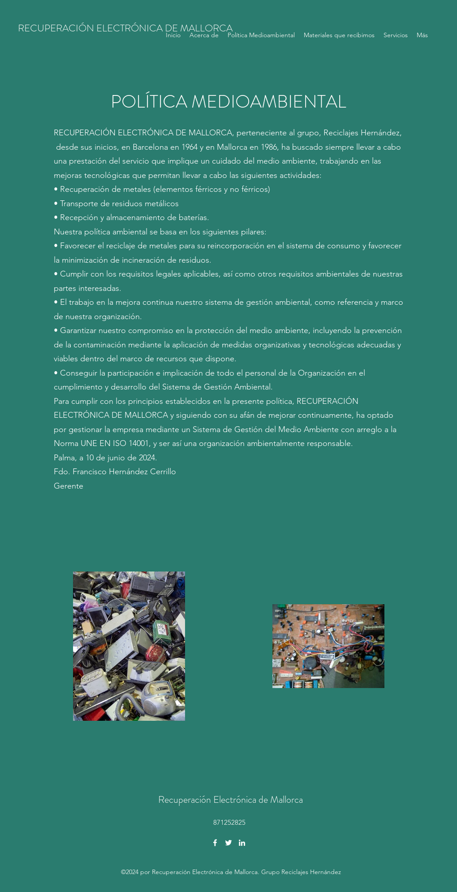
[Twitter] (228, 842)
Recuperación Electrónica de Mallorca (230, 799)
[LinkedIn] (241, 842)
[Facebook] (215, 842)
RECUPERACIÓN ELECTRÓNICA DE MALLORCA (125, 28)
